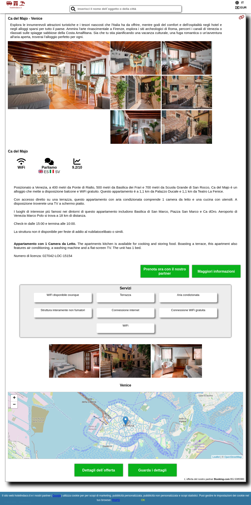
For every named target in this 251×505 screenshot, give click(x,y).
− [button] (14, 404)
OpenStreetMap (233, 457)
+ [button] (14, 398)
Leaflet (216, 457)
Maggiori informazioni (216, 271)
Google (56, 495)
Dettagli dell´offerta (98, 470)
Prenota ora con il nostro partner (165, 271)
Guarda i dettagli (152, 470)
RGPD (116, 500)
